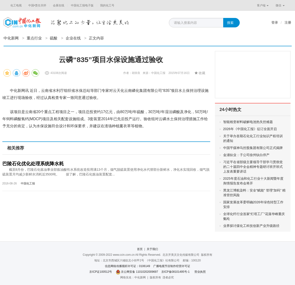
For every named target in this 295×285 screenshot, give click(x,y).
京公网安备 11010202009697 (139, 271)
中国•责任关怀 (37, 5)
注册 (288, 22)
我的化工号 (107, 5)
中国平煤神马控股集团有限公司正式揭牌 (253, 148)
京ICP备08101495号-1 (175, 271)
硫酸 (53, 38)
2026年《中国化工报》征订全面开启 (250, 129)
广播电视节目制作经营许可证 (171, 266)
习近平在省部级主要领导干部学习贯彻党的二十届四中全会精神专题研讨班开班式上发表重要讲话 (253, 166)
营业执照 (200, 271)
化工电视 (16, 5)
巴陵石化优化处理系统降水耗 (33, 163)
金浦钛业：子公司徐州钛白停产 (246, 155)
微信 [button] (280, 5)
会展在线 (58, 5)
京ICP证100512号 (100, 271)
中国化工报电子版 (82, 5)
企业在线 (73, 38)
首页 (140, 249)
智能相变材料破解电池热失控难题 (248, 122)
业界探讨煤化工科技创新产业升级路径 (251, 226)
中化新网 (11, 38)
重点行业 (34, 38)
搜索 (230, 23)
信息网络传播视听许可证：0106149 (127, 266)
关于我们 (152, 249)
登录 (274, 22)
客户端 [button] (263, 5)
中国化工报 (28, 183)
